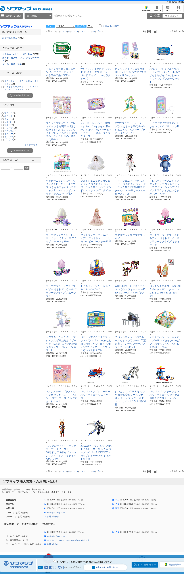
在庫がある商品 (13, 38)
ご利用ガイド (157, 9)
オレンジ (9, 136)
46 (94, 31)
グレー (9, 119)
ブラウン (9, 139)
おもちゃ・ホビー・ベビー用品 (20, 54)
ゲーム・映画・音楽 (13, 64)
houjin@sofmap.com (56, 512)
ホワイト (9, 116)
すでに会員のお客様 (147, 564)
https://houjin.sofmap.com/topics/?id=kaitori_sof (68, 540)
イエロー (9, 133)
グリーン (10, 127)
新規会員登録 (146, 9)
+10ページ (84, 31)
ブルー (9, 125)
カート (168, 9)
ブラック (9, 113)
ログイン (178, 9)
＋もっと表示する (30, 145)
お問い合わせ (53, 516)
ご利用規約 (172, 2)
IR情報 (181, 2)
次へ (100, 31)
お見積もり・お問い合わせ (105, 567)
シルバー (9, 122)
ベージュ (9, 130)
